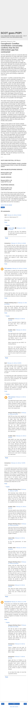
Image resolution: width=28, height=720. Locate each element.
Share (3, 207)
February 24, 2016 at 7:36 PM (18, 463)
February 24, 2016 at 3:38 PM (14, 363)
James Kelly (11, 228)
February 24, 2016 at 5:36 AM (14, 215)
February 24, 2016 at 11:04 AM (18, 243)
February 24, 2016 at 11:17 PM (18, 601)
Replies (8, 225)
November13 (7, 601)
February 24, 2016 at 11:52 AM (19, 268)
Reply (5, 222)
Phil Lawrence (8, 268)
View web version (14, 706)
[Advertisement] (14, 16)
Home (14, 703)
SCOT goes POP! (11, 33)
